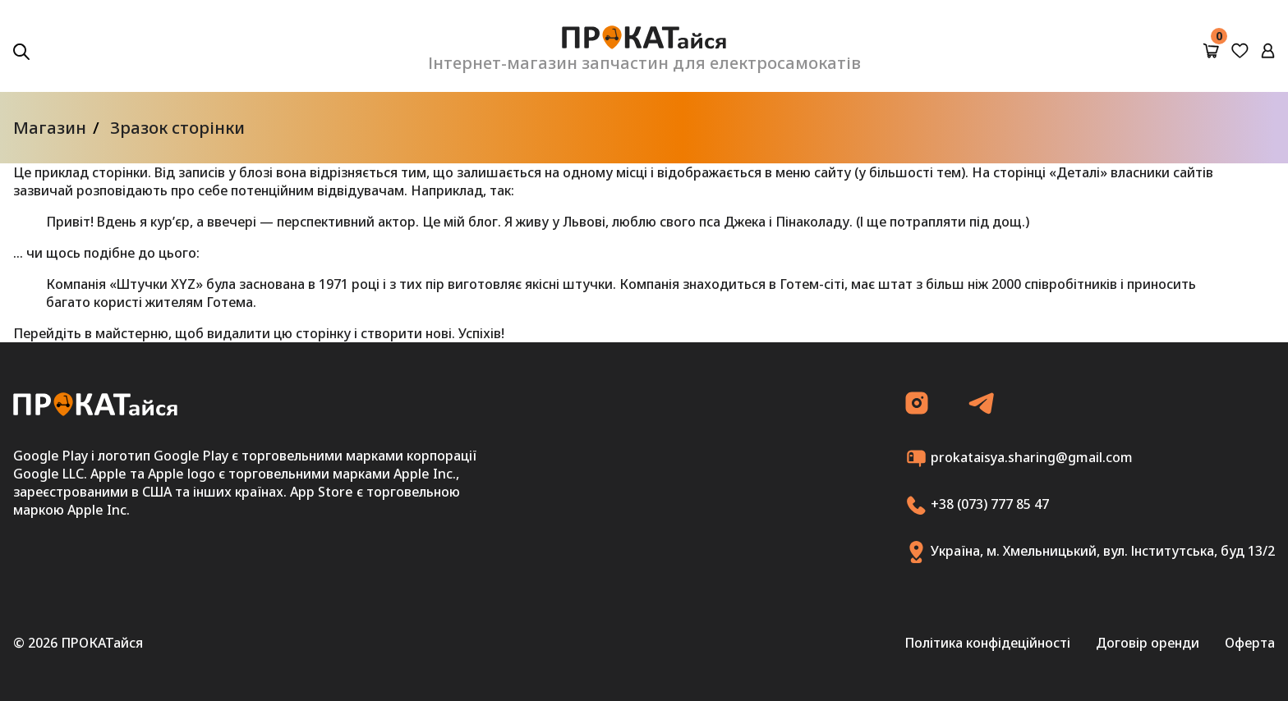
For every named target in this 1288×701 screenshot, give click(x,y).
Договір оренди (1147, 643)
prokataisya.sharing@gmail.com (1019, 458)
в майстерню (126, 333)
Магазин (49, 128)
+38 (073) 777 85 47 (977, 505)
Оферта (1250, 643)
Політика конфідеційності (987, 643)
